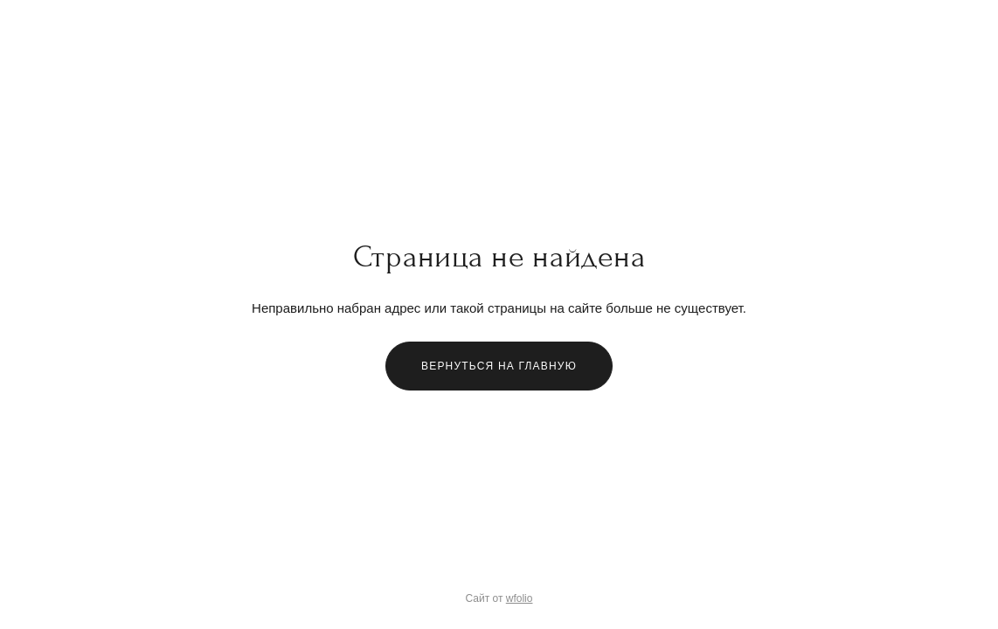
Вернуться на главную (499, 366)
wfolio (519, 598)
